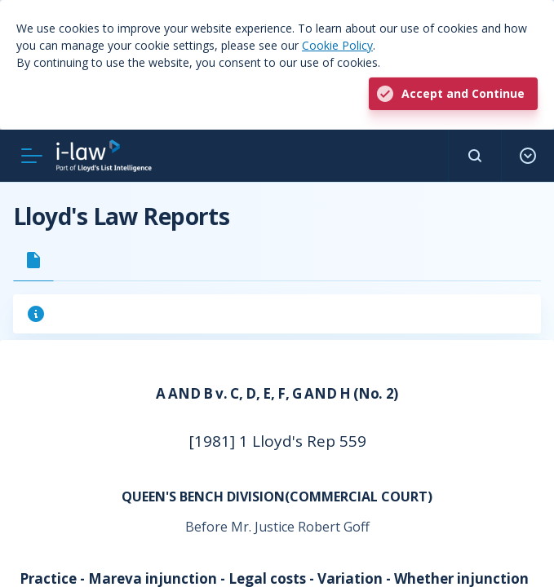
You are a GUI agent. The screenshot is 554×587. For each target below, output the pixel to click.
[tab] (33, 260)
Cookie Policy (337, 45)
